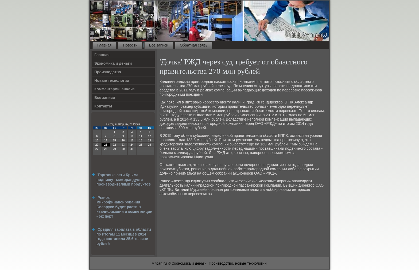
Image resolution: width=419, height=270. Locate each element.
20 (96, 144)
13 (96, 140)
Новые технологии (111, 80)
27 (96, 149)
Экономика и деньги (113, 63)
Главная (104, 45)
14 (105, 140)
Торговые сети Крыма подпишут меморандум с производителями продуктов (123, 179)
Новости (130, 45)
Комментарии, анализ (114, 89)
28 (105, 149)
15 (114, 140)
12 (149, 136)
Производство (107, 72)
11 (140, 136)
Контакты (103, 106)
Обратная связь (193, 45)
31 (131, 149)
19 (149, 140)
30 (123, 149)
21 (105, 144)
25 (140, 144)
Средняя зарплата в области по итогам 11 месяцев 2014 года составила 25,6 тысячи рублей (123, 236)
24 (131, 144)
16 (123, 140)
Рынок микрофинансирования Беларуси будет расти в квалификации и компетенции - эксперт (124, 206)
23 (123, 144)
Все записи (158, 45)
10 (131, 136)
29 (114, 149)
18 (140, 140)
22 (114, 144)
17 (131, 140)
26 (149, 144)
